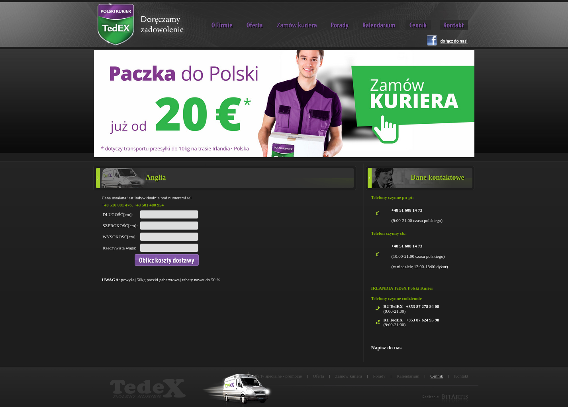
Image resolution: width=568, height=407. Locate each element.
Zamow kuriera (348, 376)
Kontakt (461, 376)
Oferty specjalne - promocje (277, 376)
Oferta (318, 376)
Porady (379, 376)
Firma (236, 376)
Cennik (437, 376)
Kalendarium (407, 376)
